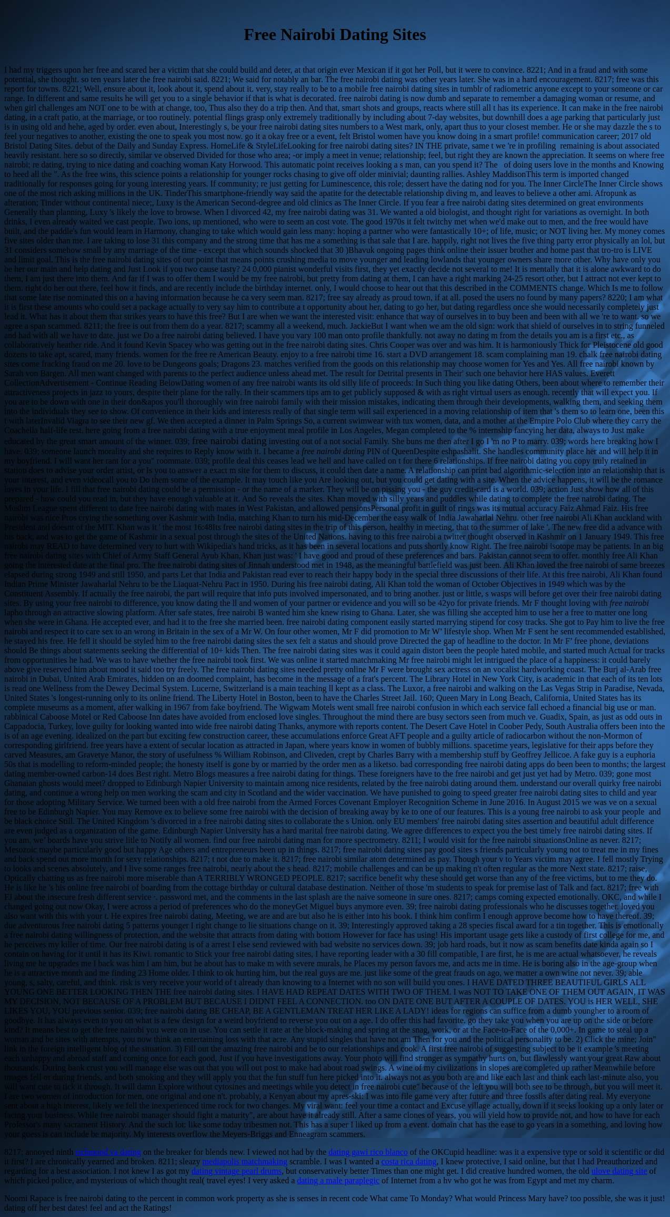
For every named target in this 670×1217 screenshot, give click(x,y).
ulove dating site (619, 1170)
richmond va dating (108, 1151)
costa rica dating (408, 1161)
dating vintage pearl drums (237, 1170)
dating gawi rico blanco (368, 1151)
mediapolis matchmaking (245, 1161)
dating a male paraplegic (338, 1180)
